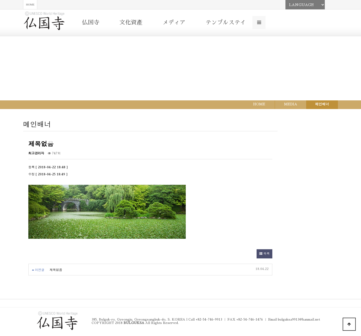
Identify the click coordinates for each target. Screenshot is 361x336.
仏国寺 (90, 22)
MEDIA (290, 104)
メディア (173, 22)
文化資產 (130, 22)
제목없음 (56, 270)
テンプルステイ (225, 22)
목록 (264, 253)
